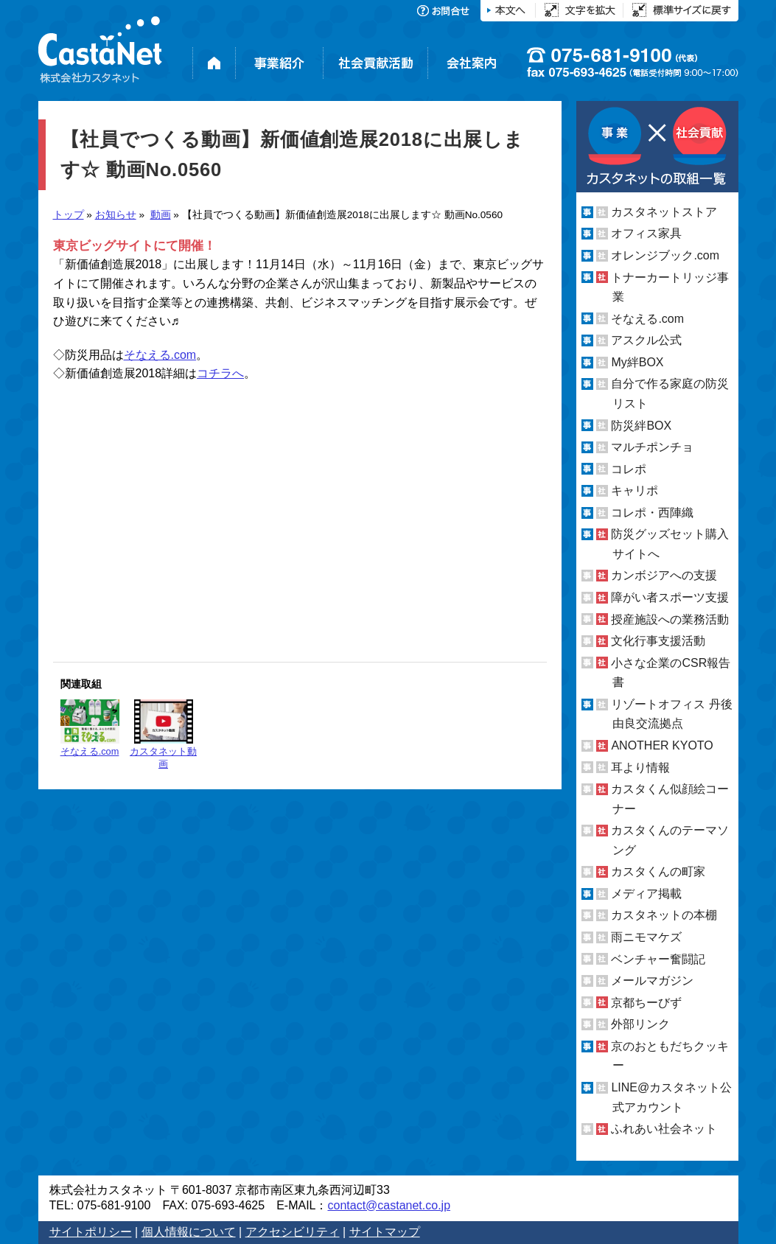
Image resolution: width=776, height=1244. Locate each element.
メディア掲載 (646, 893)
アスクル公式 (646, 340)
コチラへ (220, 373)
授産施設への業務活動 (670, 619)
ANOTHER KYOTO (662, 745)
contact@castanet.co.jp (388, 1205)
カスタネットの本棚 (664, 915)
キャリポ (634, 490)
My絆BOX (637, 362)
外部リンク (640, 1024)
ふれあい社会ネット (664, 1128)
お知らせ (115, 214)
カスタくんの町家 (658, 871)
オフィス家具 (646, 233)
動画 (160, 214)
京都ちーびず (646, 1002)
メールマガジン (652, 980)
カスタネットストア (664, 212)
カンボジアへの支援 (664, 575)
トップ (68, 214)
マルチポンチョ (652, 447)
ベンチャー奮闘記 (658, 959)
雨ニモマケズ (646, 937)
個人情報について (188, 1232)
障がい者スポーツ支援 (670, 597)
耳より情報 (640, 767)
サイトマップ (384, 1232)
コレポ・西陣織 (652, 512)
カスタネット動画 (163, 734)
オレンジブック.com (665, 255)
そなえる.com (160, 355)
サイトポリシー (90, 1232)
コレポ (628, 469)
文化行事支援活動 (658, 641)
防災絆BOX (641, 425)
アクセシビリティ (292, 1232)
